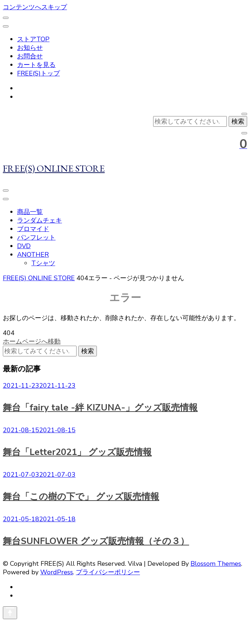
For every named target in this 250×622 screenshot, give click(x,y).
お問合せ (30, 56)
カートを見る (36, 65)
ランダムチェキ (39, 220)
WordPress (56, 572)
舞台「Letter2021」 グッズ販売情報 (77, 452)
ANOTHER (33, 254)
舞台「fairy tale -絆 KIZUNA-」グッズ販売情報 (100, 408)
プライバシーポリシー (108, 572)
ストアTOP (33, 39)
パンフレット (36, 237)
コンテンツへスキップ (35, 7)
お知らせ (30, 47)
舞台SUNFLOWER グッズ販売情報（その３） (96, 541)
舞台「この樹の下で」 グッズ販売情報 (81, 497)
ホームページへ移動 (32, 341)
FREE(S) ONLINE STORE (54, 168)
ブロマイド (33, 229)
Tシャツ (43, 263)
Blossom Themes (216, 563)
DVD (24, 246)
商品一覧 (30, 212)
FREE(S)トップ (38, 73)
